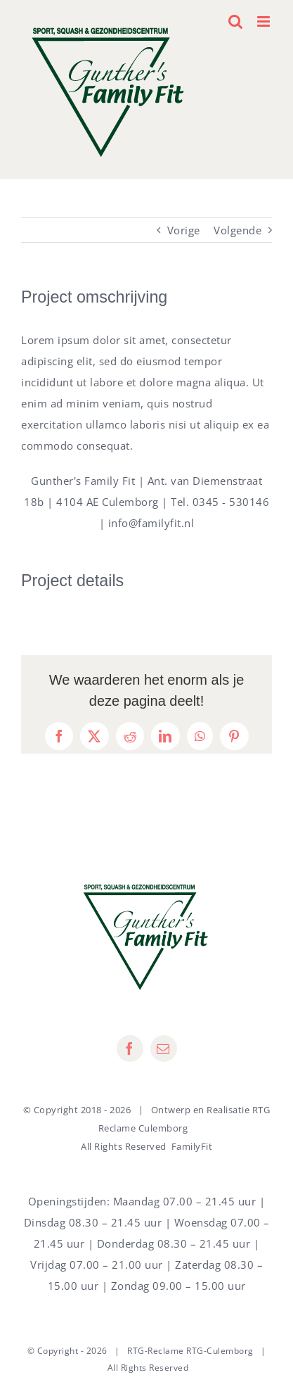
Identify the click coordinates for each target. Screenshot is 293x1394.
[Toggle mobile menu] (265, 21)
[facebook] (130, 1048)
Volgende (237, 230)
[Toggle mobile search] (235, 21)
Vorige (183, 230)
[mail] (163, 1048)
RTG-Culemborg (220, 1351)
